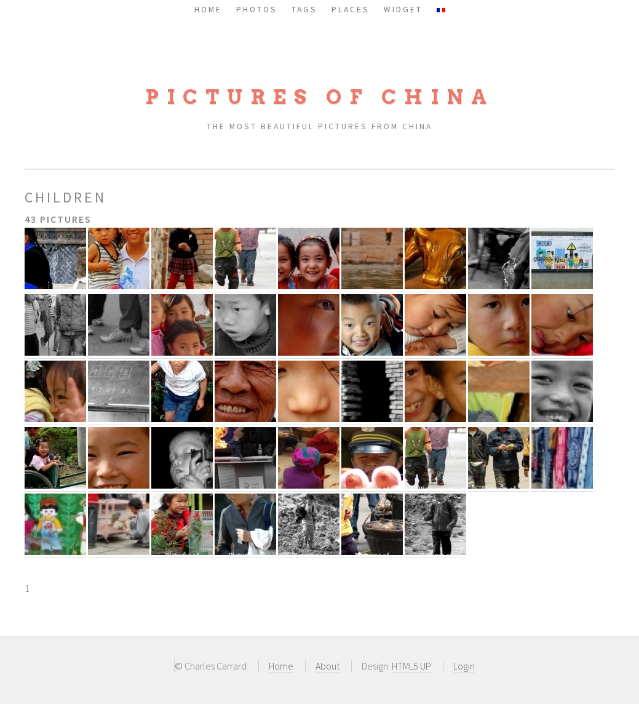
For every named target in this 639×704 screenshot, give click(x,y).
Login (464, 666)
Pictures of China (319, 97)
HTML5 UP (411, 666)
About (327, 666)
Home (281, 666)
